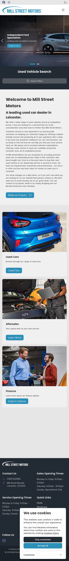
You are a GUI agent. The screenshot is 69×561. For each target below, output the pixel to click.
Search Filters (34, 80)
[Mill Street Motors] (9, 2)
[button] (32, 64)
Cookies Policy (51, 533)
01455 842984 (14, 479)
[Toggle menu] (63, 9)
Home (40, 503)
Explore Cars (14, 46)
